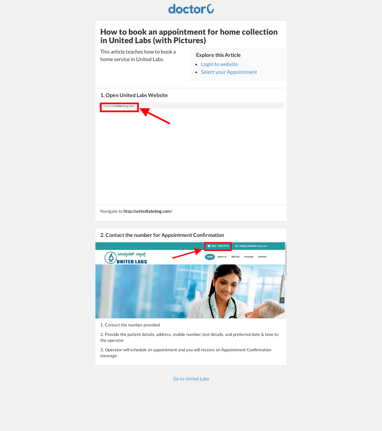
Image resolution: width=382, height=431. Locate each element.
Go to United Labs (191, 378)
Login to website (219, 64)
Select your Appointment (229, 72)
